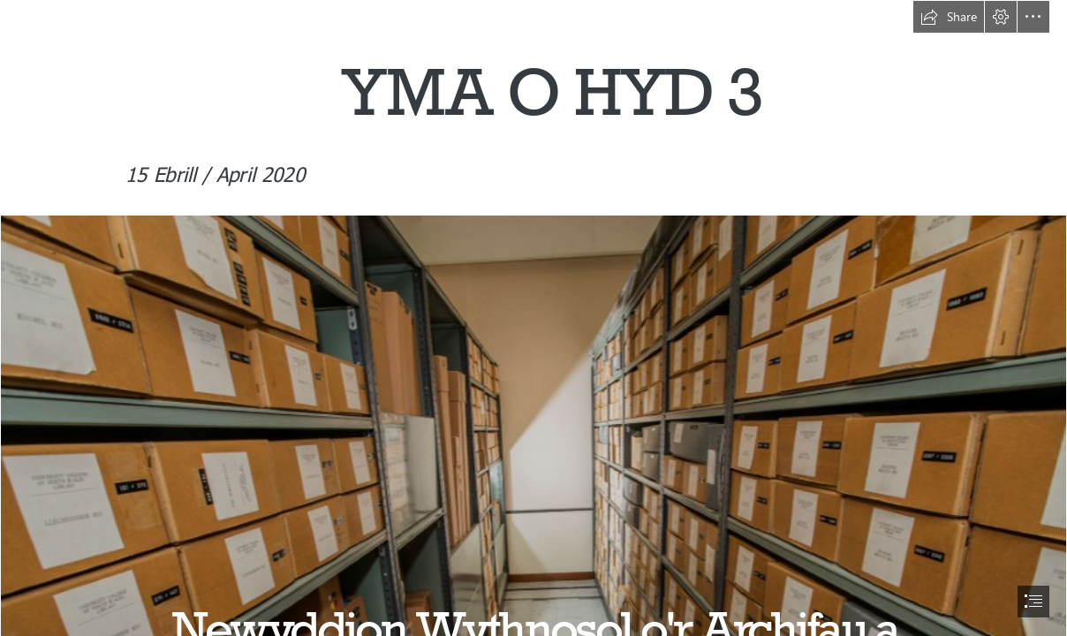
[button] (948, 17)
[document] (533, 318)
